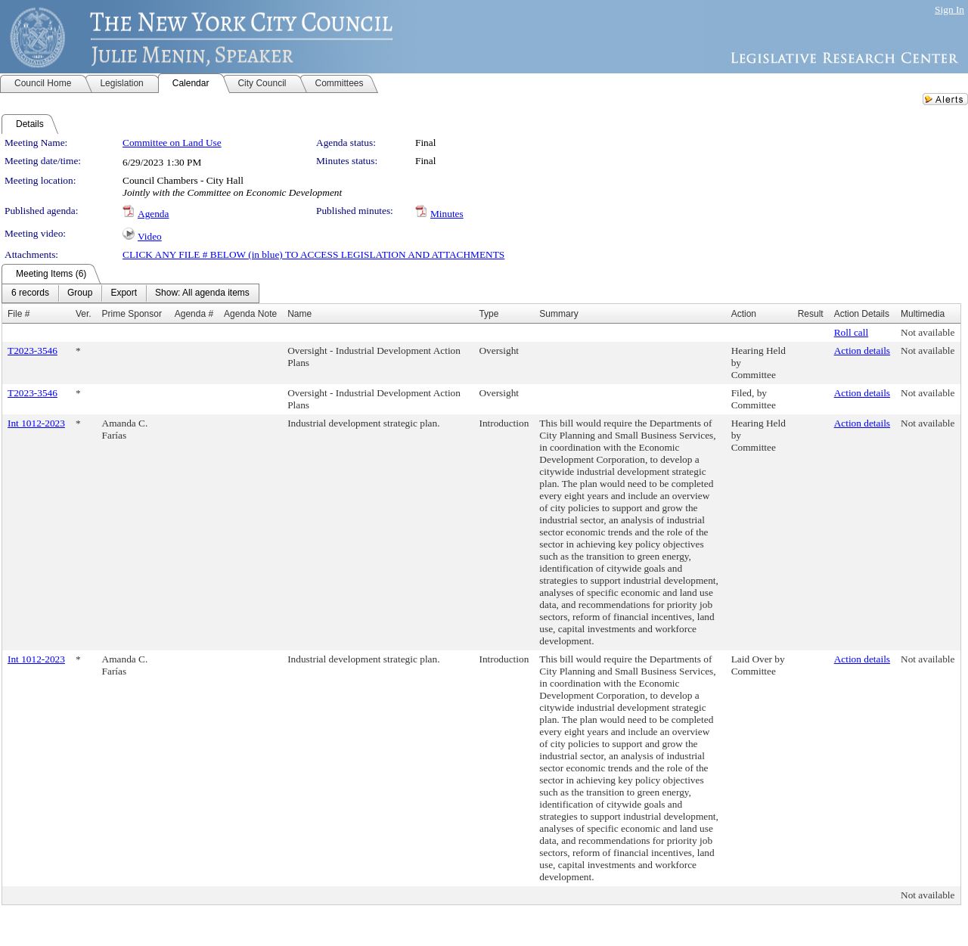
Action (743, 314)
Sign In (949, 9)
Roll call (851, 332)
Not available (927, 332)
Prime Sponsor (132, 314)
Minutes (447, 213)
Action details (862, 350)
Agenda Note (250, 314)
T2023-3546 (32, 350)
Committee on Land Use (172, 142)
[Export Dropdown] (123, 293)
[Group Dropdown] (79, 293)
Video (150, 236)
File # (18, 314)
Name (299, 314)
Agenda (153, 213)
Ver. (84, 314)
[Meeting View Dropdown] (202, 293)
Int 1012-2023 (36, 423)
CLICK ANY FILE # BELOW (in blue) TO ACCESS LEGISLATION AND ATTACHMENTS (313, 254)
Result (811, 314)
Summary (558, 314)
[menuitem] (30, 293)
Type (488, 314)
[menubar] (130, 293)
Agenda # (194, 314)
